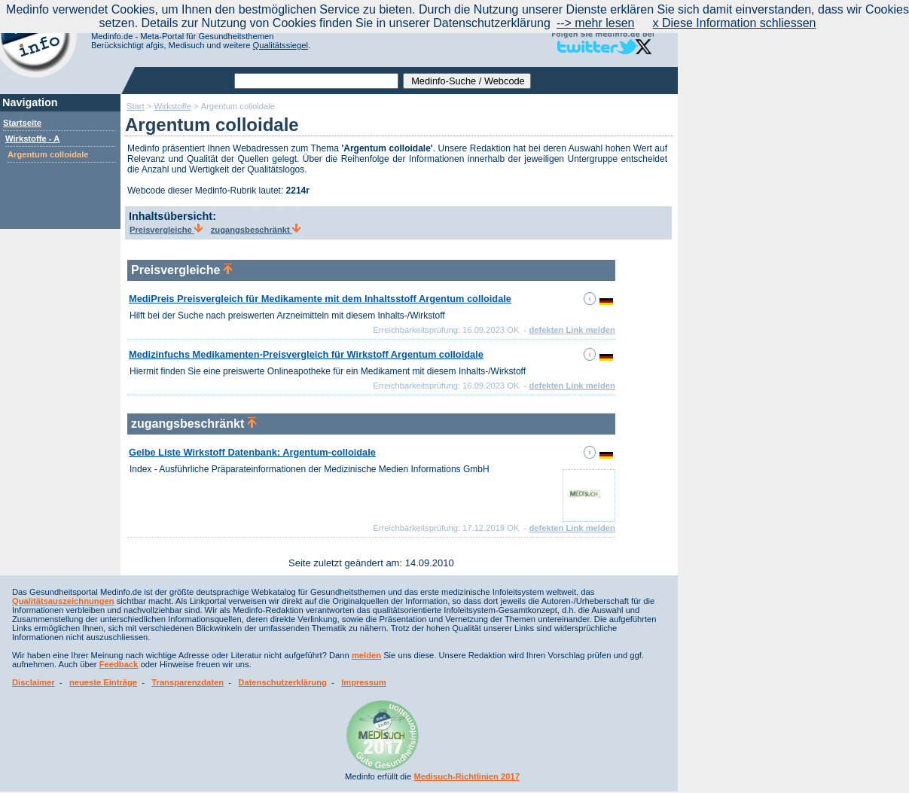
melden (366, 655)
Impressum (363, 682)
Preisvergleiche (166, 229)
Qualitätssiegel (280, 45)
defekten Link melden (572, 329)
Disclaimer (33, 682)
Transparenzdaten (187, 682)
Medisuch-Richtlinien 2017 (466, 776)
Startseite (22, 122)
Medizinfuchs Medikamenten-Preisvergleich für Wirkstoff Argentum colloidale (306, 354)
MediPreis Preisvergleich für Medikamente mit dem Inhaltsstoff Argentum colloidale (320, 298)
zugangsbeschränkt (255, 229)
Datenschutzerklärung (282, 682)
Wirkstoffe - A (32, 138)
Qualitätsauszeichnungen (63, 600)
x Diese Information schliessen (734, 23)
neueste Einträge (103, 682)
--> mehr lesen (596, 23)
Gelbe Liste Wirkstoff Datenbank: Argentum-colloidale (252, 452)
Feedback (119, 664)
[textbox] (316, 81)
